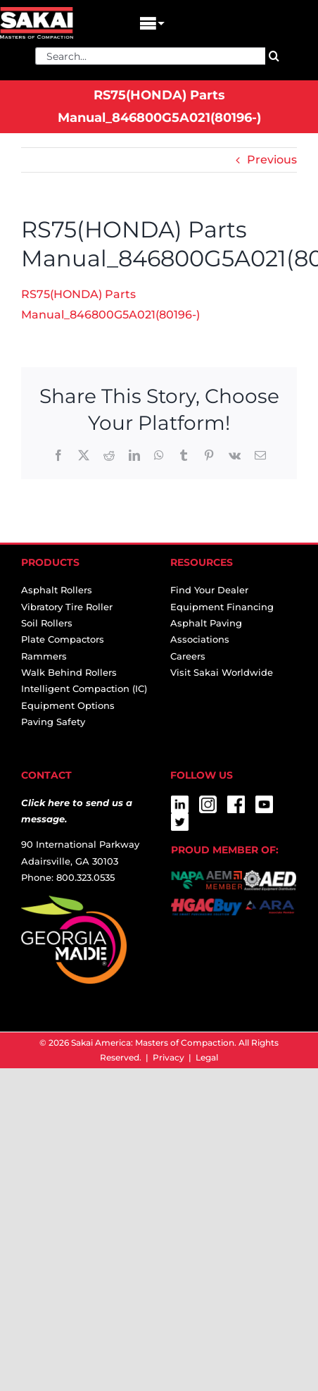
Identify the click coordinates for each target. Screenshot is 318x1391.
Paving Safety (53, 721)
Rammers (44, 656)
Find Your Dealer (209, 589)
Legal (207, 1057)
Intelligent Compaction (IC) (84, 688)
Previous (272, 159)
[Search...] (150, 56)
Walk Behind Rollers (69, 672)
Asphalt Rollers (56, 589)
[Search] (274, 56)
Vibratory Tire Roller (67, 606)
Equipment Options (68, 705)
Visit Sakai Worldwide (221, 672)
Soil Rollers (46, 623)
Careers (187, 656)
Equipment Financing (222, 606)
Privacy (168, 1057)
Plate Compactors (62, 639)
